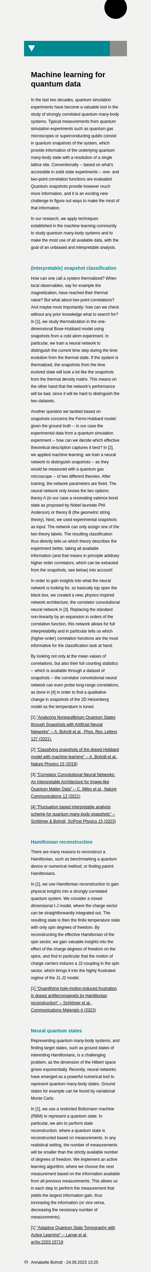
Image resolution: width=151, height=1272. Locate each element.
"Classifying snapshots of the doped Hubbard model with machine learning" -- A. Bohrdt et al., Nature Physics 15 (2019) (75, 756)
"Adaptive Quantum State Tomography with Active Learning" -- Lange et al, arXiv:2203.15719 (73, 1235)
